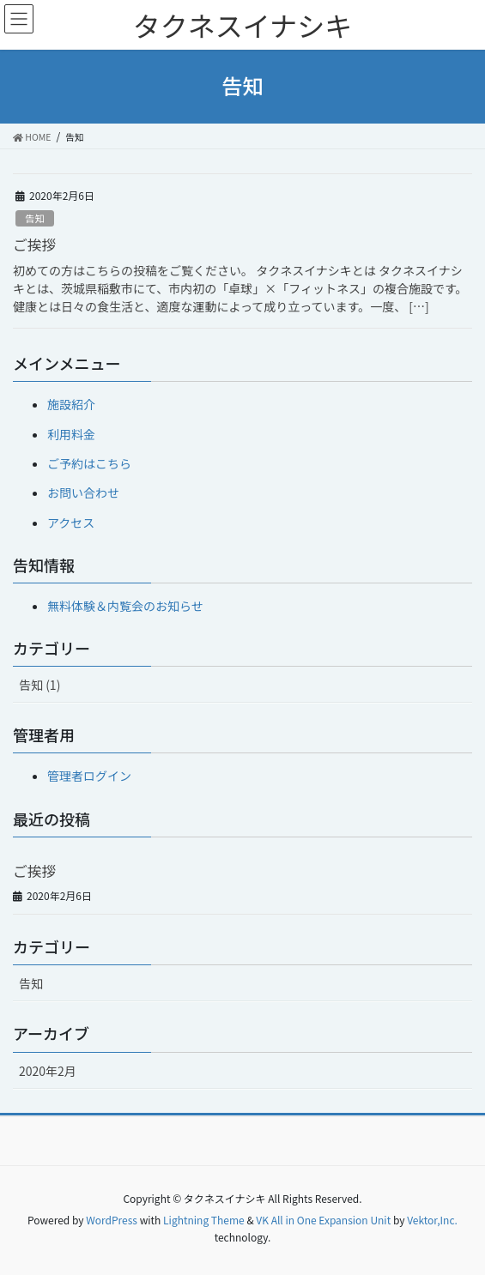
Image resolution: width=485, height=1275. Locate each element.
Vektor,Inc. (432, 1219)
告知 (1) (39, 684)
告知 (34, 218)
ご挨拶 (34, 244)
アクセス (70, 522)
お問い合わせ (83, 492)
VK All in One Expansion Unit (323, 1219)
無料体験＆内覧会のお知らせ (125, 605)
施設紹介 (71, 404)
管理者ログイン (89, 775)
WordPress (111, 1219)
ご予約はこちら (89, 463)
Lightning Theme (204, 1219)
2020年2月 (47, 1070)
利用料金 (71, 434)
